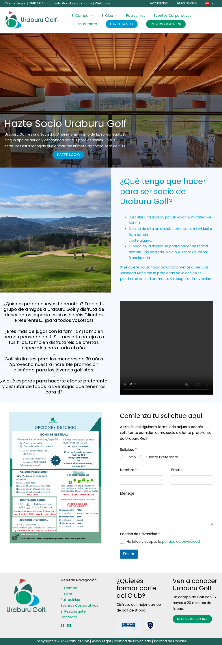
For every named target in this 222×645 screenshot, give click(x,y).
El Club (107, 15)
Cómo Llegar (14, 3)
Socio (131, 457)
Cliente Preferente (162, 457)
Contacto (68, 617)
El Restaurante (83, 23)
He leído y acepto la (163, 541)
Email (177, 470)
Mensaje (127, 493)
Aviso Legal (101, 641)
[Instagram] (69, 625)
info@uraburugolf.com (73, 3)
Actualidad (162, 3)
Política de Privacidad (132, 641)
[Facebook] (62, 625)
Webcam (102, 3)
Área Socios (189, 3)
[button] (212, 3)
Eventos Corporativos (167, 15)
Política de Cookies (170, 641)
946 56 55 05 (41, 3)
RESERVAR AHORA (162, 23)
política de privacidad (181, 541)
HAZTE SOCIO (119, 23)
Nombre (128, 470)
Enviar (128, 554)
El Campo (81, 15)
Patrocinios (132, 15)
